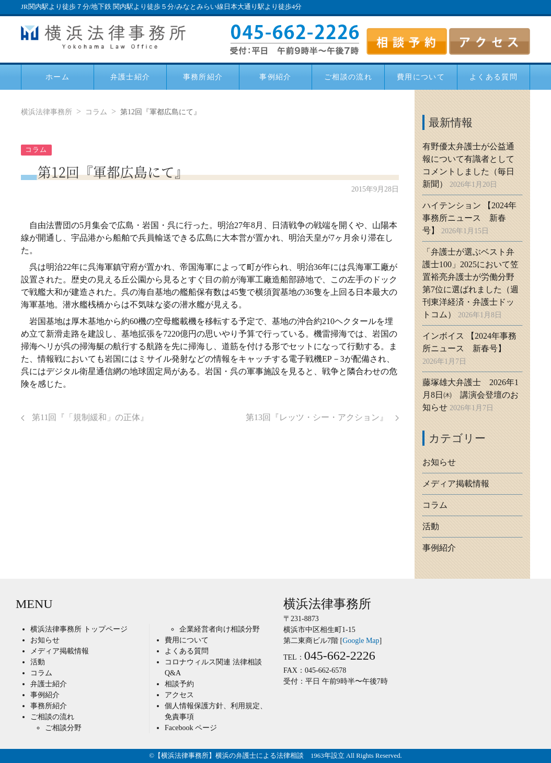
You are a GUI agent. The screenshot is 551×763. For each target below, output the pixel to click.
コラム (96, 112)
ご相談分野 (63, 728)
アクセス (179, 695)
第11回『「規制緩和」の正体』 (84, 417)
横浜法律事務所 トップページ (79, 629)
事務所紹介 (203, 77)
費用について (421, 77)
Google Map (360, 641)
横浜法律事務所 (46, 112)
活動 (430, 526)
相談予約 (179, 684)
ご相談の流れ (348, 77)
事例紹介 (275, 77)
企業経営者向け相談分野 (219, 629)
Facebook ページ (191, 728)
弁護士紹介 (130, 77)
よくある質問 (493, 77)
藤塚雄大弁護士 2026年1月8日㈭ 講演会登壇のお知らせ (470, 395)
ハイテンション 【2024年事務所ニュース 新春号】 (469, 218)
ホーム (57, 77)
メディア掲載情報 (455, 483)
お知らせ (439, 462)
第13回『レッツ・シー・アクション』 (322, 417)
